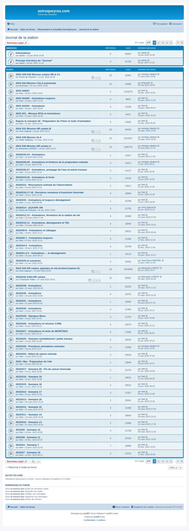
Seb (21, 93)
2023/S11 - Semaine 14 (29, 414)
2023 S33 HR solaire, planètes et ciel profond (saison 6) (48, 268)
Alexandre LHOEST (28, 148)
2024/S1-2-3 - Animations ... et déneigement (41, 253)
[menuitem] (10, 24)
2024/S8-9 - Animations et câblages (36, 230)
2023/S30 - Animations (29, 308)
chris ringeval (25, 131)
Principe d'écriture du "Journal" (34, 60)
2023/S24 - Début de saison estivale (36, 354)
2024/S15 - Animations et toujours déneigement (43, 200)
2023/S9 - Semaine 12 (28, 429)
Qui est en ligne (14, 475)
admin (22, 55)
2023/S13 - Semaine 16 (29, 399)
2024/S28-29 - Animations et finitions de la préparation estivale (52, 162)
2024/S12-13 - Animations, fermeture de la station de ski (48, 215)
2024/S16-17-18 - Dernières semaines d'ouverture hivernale (50, 192)
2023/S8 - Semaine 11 (28, 437)
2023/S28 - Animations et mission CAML (39, 323)
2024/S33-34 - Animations (30, 154)
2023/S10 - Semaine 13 (29, 422)
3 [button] (162, 42)
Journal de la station (21, 38)
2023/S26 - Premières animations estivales (40, 346)
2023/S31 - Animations (29, 300)
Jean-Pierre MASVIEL (151, 260)
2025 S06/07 (23, 90)
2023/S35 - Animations (29, 293)
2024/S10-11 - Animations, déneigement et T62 (42, 222)
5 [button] (171, 42)
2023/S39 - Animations (29, 285)
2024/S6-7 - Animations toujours (34, 238)
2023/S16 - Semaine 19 (29, 376)
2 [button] (158, 42)
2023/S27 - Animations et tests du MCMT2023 (42, 331)
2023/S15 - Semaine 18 (29, 384)
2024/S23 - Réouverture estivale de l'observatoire (44, 184)
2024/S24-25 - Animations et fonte (35, 177)
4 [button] (166, 42)
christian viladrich (149, 74)
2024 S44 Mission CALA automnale (36, 83)
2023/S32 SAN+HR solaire (30, 277)
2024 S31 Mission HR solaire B (33, 128)
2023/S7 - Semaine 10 (28, 452)
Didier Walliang (26, 140)
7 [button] (177, 42)
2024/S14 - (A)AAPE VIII (29, 207)
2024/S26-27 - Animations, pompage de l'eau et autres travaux (51, 169)
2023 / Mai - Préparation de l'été (34, 361)
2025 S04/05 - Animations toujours (35, 98)
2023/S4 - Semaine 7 (27, 445)
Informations (23, 53)
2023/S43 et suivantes (28, 260)
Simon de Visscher (27, 77)
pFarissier (23, 86)
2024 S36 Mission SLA (28, 137)
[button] (148, 43)
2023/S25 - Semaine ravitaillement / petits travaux (44, 338)
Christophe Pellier (27, 279)
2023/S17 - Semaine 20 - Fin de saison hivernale (43, 369)
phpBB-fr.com (99, 517)
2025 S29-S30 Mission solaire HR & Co (38, 74)
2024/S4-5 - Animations (29, 245)
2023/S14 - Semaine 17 (29, 391)
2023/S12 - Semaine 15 (29, 407)
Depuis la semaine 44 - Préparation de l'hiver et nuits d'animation (53, 121)
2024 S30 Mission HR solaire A (33, 146)
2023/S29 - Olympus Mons (31, 316)
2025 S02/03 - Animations (30, 105)
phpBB (86, 514)
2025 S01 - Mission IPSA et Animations (38, 113)
